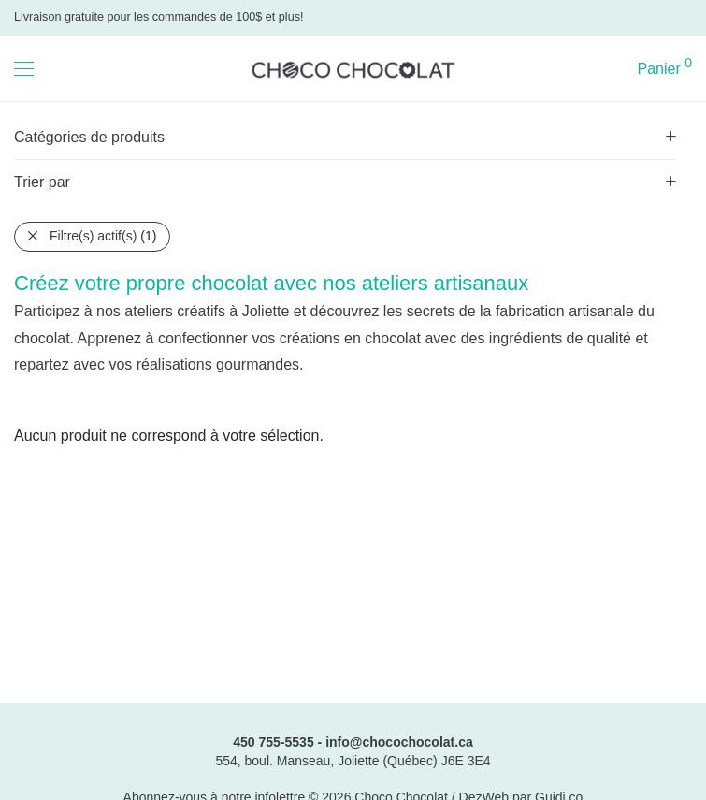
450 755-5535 (273, 742)
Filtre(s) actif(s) (103, 235)
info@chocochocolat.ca (399, 742)
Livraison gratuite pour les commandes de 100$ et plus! (158, 16)
